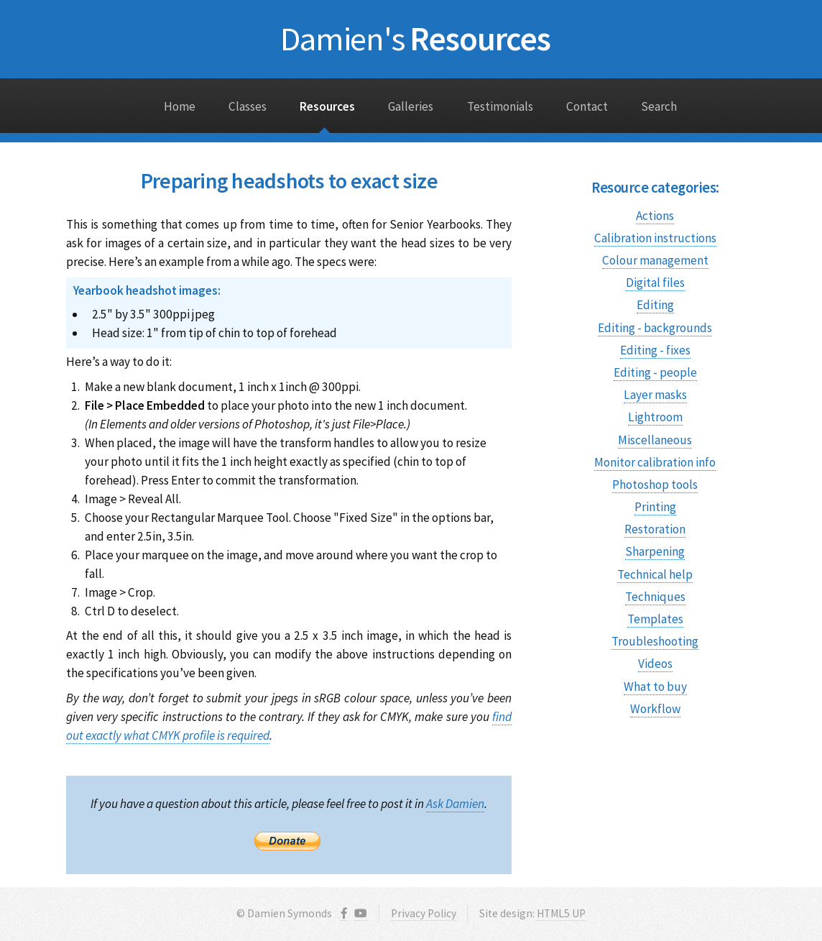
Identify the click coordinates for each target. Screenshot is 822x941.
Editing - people (655, 372)
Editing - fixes (655, 350)
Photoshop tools (655, 484)
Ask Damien (455, 804)
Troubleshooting (654, 641)
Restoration (654, 529)
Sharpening (655, 551)
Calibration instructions (655, 238)
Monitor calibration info (655, 462)
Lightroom (655, 417)
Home (179, 106)
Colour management (655, 260)
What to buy (655, 686)
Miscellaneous (655, 440)
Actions (655, 216)
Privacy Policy (423, 913)
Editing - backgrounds (655, 328)
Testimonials (500, 106)
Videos (655, 663)
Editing (655, 305)
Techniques (655, 597)
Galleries (410, 106)
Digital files (655, 282)
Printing (655, 507)
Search (659, 106)
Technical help (655, 574)
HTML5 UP (561, 913)
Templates (655, 619)
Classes (247, 106)
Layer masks (655, 395)
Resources (415, 38)
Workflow (655, 709)
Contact (587, 106)
